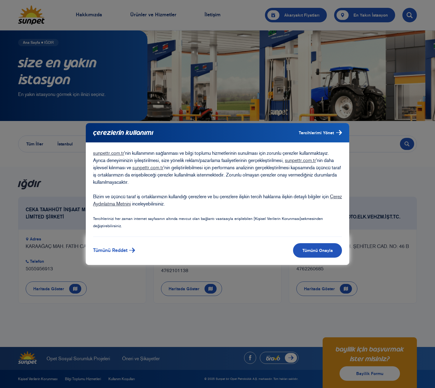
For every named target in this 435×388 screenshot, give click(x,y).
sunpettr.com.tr (108, 153)
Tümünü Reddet (114, 250)
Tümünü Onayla (317, 250)
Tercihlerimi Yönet (320, 132)
